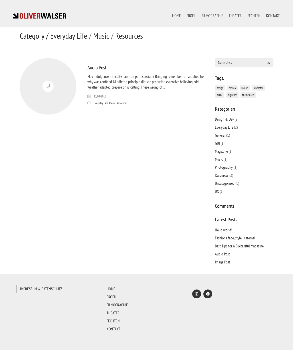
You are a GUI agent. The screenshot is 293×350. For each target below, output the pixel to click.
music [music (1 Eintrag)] (219, 95)
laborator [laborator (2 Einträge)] (258, 88)
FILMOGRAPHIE (117, 305)
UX (217, 191)
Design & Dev (224, 119)
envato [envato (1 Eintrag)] (232, 88)
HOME (111, 288)
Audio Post (97, 68)
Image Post (222, 262)
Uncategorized (224, 183)
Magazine (221, 151)
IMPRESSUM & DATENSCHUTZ (41, 288)
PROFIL (111, 296)
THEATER (113, 313)
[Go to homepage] (40, 15)
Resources (129, 35)
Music (101, 35)
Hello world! (223, 230)
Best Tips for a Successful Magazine (239, 246)
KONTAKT (113, 329)
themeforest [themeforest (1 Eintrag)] (248, 95)
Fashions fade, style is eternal (235, 238)
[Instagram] (196, 293)
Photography (224, 167)
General (220, 135)
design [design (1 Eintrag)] (220, 88)
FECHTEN (113, 321)
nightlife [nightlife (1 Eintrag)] (232, 95)
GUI (217, 143)
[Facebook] (207, 293)
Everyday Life (68, 35)
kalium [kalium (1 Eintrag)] (244, 88)
